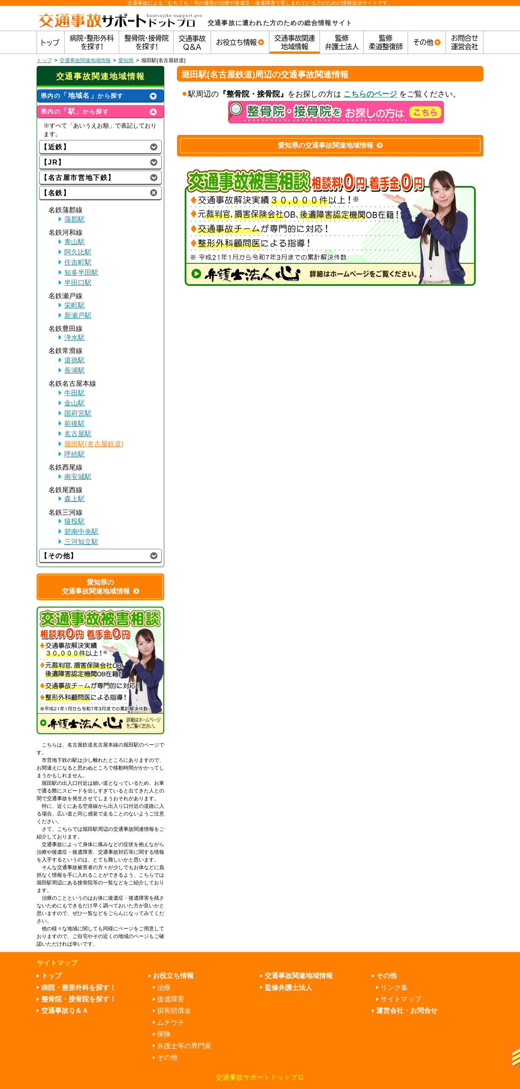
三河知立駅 (81, 541)
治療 (164, 987)
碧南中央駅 (81, 531)
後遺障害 (170, 999)
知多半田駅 (81, 272)
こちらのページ (370, 94)
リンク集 (394, 987)
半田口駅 (77, 282)
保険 (164, 1034)
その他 (167, 1057)
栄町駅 (74, 305)
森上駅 (74, 498)
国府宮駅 (77, 413)
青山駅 (74, 241)
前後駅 (74, 423)
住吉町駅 (77, 262)
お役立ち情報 (173, 975)
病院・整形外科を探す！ (78, 987)
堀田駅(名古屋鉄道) (93, 444)
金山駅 (74, 403)
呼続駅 (74, 454)
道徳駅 (74, 360)
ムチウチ (170, 1022)
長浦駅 (74, 370)
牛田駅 (74, 392)
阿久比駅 (77, 252)
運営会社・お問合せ (406, 1010)
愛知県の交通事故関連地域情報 (330, 145)
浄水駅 (74, 337)
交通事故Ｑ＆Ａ (65, 1010)
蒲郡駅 (74, 219)
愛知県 (126, 60)
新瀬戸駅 (77, 315)
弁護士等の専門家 (184, 1045)
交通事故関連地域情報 (85, 60)
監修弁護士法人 (288, 987)
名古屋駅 (77, 433)
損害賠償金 (174, 1010)
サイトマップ (400, 999)
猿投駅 (74, 521)
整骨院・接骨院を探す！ (78, 999)
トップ (44, 60)
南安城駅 (77, 476)
